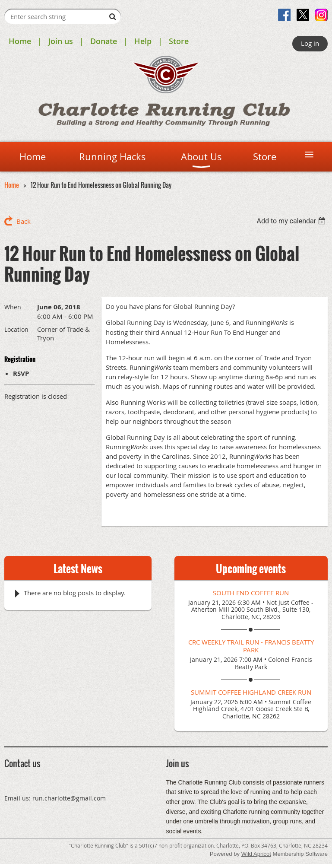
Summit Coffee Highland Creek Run (251, 692)
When (12, 307)
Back (23, 221)
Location (16, 329)
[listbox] (292, 221)
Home (20, 41)
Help (143, 41)
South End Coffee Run (251, 592)
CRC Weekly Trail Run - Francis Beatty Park (251, 646)
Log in (310, 43)
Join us (60, 41)
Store (179, 41)
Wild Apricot (256, 854)
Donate (103, 41)
